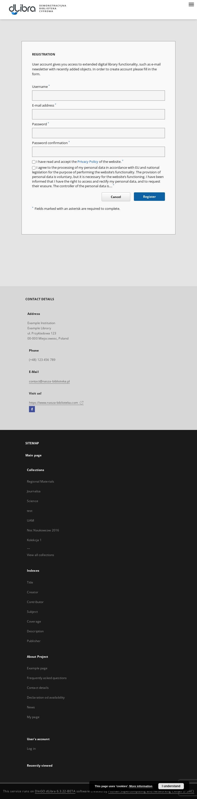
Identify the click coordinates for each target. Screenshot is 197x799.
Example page (37, 668)
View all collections (40, 555)
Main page (33, 455)
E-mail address (44, 105)
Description (35, 631)
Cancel (116, 197)
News (31, 707)
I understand (171, 786)
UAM (30, 520)
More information (140, 786)
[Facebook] (32, 409)
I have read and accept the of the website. (79, 161)
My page (33, 717)
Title (30, 582)
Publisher (34, 641)
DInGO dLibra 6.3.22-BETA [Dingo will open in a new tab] (55, 791)
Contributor (35, 602)
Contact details (38, 687)
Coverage (34, 621)
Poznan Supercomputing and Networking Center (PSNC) (151, 791)
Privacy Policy (87, 161)
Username (41, 86)
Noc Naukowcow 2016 (43, 530)
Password (40, 124)
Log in (31, 748)
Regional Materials (40, 481)
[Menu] (191, 4)
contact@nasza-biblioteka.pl (49, 381)
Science (32, 501)
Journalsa (34, 491)
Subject (32, 611)
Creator (32, 592)
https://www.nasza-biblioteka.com (56, 402)
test (29, 511)
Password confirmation (51, 143)
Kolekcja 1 (34, 540)
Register (149, 196)
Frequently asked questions (47, 678)
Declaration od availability (46, 697)
